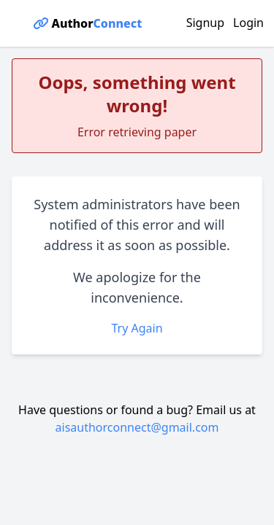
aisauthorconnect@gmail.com (137, 427)
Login (248, 23)
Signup (205, 23)
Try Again (136, 328)
